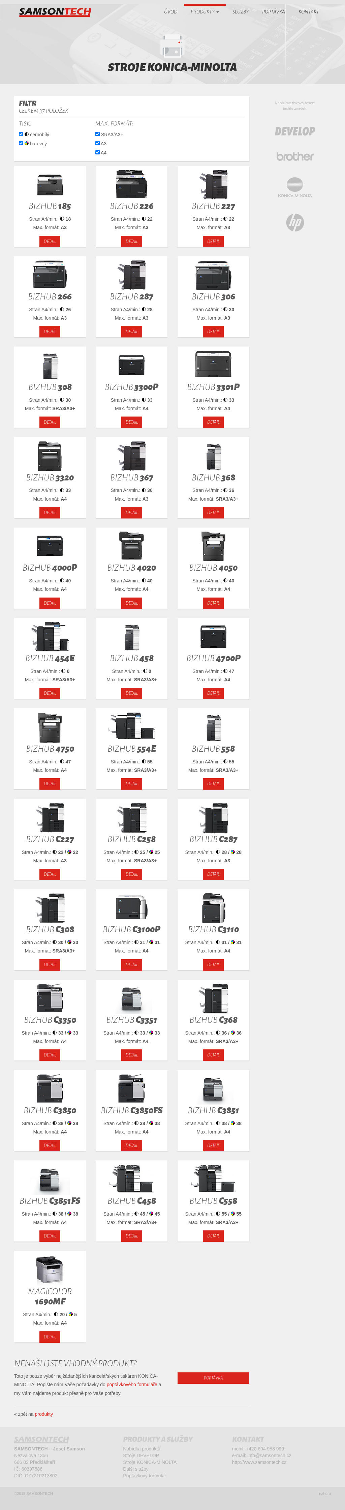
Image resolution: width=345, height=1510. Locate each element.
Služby (240, 11)
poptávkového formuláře (132, 1384)
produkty (44, 1414)
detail (50, 241)
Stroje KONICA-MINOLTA (150, 1465)
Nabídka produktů (141, 1451)
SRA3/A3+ (109, 134)
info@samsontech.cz (269, 1458)
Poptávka (273, 11)
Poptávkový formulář (144, 1478)
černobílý (34, 134)
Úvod (170, 11)
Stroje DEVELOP (141, 1458)
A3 (100, 143)
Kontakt (309, 11)
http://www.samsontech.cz (259, 1465)
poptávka (213, 1378)
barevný (33, 143)
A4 (100, 152)
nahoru (325, 1498)
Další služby (135, 1472)
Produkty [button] (205, 11)
